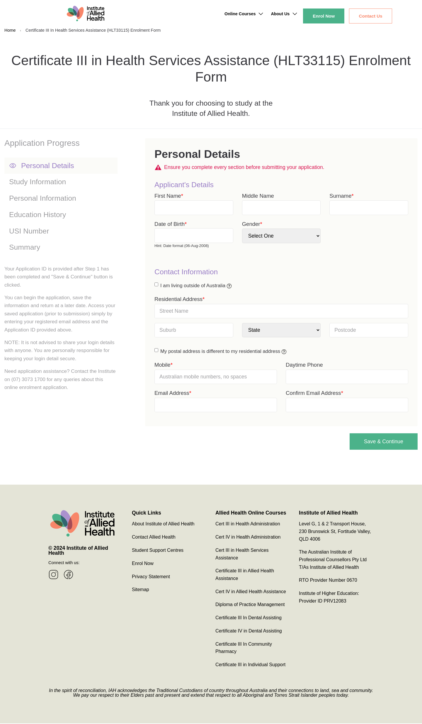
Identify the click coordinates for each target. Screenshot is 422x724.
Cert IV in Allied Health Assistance (250, 592)
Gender (251, 224)
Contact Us (370, 15)
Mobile (162, 365)
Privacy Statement (151, 577)
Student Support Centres (157, 550)
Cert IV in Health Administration (247, 537)
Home (10, 30)
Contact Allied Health (154, 537)
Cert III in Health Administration (247, 524)
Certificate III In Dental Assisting (248, 618)
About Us (280, 13)
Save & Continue (377, 442)
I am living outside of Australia (196, 285)
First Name (167, 196)
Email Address (171, 393)
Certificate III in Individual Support (250, 665)
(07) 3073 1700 (28, 379)
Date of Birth (169, 224)
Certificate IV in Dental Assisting (248, 631)
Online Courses (240, 13)
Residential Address (178, 299)
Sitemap (140, 590)
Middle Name (258, 196)
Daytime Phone (304, 365)
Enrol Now (324, 15)
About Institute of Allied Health (163, 524)
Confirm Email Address (313, 393)
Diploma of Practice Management (250, 605)
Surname (340, 196)
